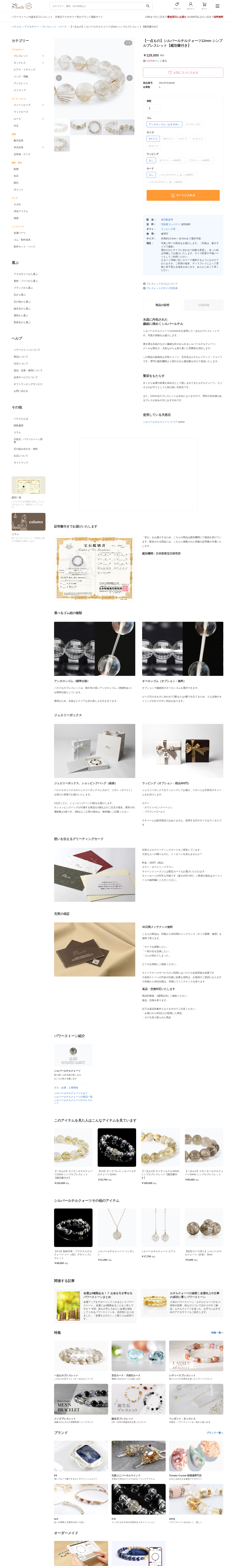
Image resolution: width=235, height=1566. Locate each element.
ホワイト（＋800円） (171, 160)
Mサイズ (168, 138)
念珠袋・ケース (22, 154)
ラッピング (167, 229)
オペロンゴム (193, 124)
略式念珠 (18, 140)
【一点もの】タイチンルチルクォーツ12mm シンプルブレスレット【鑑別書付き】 (117, 1174)
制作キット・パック (24, 246)
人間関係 (73, 1087)
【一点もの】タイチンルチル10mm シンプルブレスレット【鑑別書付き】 (204, 1174)
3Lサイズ (154, 146)
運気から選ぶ (21, 315)
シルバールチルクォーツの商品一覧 (73, 1096)
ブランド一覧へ (215, 1432)
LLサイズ (198, 138)
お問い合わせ (21, 391)
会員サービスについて (26, 377)
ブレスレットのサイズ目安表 (162, 288)
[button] (59, 78)
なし (151, 160)
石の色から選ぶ (22, 301)
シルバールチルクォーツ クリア (160, 422)
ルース (17, 118)
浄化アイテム (21, 211)
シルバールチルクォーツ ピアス (202, 1251)
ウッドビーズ (21, 111)
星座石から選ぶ (22, 322)
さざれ (17, 204)
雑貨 (16, 218)
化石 (16, 175)
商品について (21, 356)
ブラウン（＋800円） (200, 160)
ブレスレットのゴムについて (162, 283)
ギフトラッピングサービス (28, 384)
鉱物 (16, 169)
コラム (17, 432)
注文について (21, 363)
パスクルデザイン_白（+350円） (177, 174)
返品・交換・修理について (28, 370)
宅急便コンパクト (170, 224)
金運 (63, 1087)
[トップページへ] (22, 8)
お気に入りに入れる (183, 73)
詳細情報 (203, 305)
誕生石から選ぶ (22, 308)
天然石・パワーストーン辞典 (28, 440)
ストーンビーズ (22, 105)
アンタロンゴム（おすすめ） (164, 124)
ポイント (18, 189)
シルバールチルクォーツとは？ (71, 1093)
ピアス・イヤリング (24, 69)
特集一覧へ (217, 1332)
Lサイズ (183, 138)
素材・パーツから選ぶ (26, 281)
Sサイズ (153, 138)
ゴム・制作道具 (22, 239)
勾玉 (16, 125)
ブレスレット (21, 55)
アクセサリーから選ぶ (26, 274)
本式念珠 (18, 147)
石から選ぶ (20, 294)
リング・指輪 (21, 76)
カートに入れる (183, 195)
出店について (21, 455)
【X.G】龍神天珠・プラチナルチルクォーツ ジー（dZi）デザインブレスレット (116, 1254)
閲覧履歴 (18, 425)
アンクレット (21, 83)
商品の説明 (162, 305)
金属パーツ (20, 232)
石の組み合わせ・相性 (26, 448)
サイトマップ (21, 462)
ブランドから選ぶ (23, 287)
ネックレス (20, 62)
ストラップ (20, 90)
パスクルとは (21, 418)
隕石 (16, 182)
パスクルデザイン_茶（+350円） (166, 182)
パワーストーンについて (27, 349)
